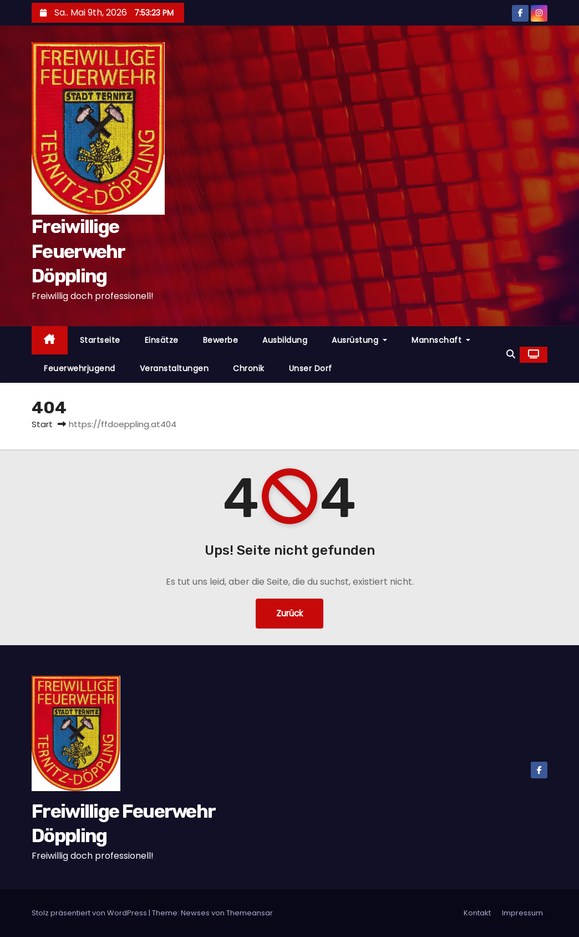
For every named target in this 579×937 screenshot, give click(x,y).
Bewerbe (220, 340)
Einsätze (162, 340)
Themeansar (249, 913)
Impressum (522, 913)
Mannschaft (441, 340)
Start (42, 424)
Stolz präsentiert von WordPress (90, 913)
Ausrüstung (359, 340)
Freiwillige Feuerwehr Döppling (78, 251)
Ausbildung (284, 340)
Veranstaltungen (174, 368)
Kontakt (477, 913)
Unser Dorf (310, 368)
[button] (510, 354)
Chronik (249, 368)
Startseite (100, 340)
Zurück (289, 613)
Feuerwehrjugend (79, 368)
